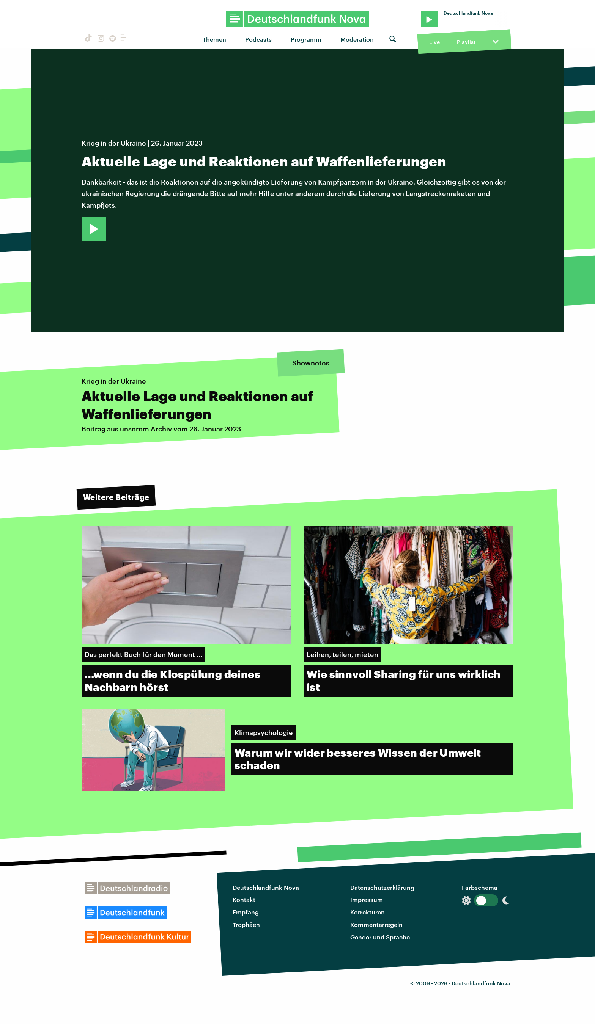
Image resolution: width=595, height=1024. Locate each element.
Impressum (366, 899)
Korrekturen (367, 912)
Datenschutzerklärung (382, 887)
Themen (214, 39)
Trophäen (246, 924)
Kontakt (244, 899)
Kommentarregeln (376, 924)
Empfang (246, 912)
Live (434, 42)
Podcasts (258, 39)
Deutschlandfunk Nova (266, 887)
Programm (306, 39)
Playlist (466, 42)
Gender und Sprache (380, 937)
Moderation (357, 39)
